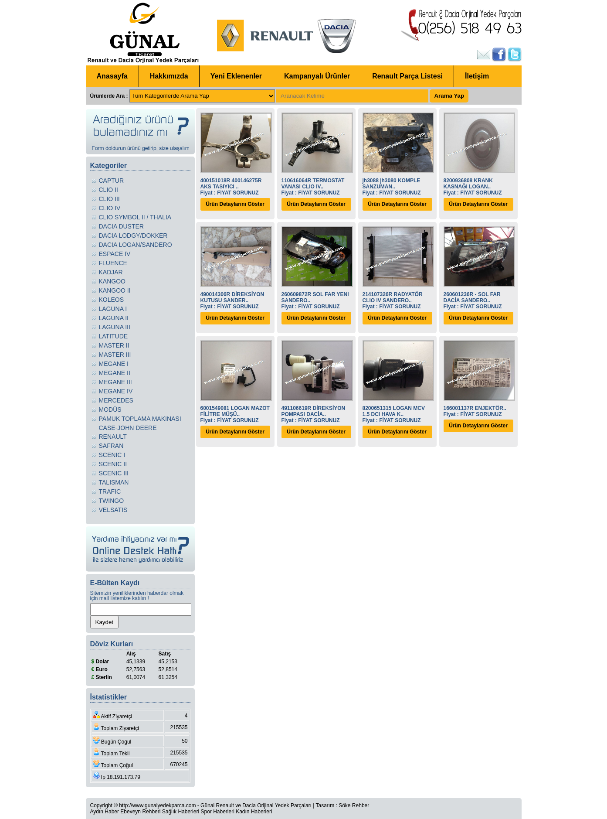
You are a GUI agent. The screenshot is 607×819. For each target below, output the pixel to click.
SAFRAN (111, 445)
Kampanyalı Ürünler (317, 76)
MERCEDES (116, 400)
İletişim (477, 76)
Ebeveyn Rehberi (140, 812)
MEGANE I (114, 363)
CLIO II (108, 189)
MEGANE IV (116, 391)
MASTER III (115, 354)
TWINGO (111, 500)
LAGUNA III (114, 327)
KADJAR (111, 272)
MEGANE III (115, 382)
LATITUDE (113, 336)
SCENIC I (112, 454)
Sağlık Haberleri (180, 812)
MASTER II (114, 345)
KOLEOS (111, 299)
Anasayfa (112, 76)
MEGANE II (114, 372)
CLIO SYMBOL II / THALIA (135, 217)
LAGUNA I (113, 308)
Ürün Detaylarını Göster (235, 204)
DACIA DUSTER (121, 226)
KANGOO (112, 281)
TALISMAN (114, 482)
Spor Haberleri (217, 812)
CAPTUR (111, 180)
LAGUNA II (114, 317)
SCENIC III (114, 473)
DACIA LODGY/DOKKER (133, 235)
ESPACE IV (115, 253)
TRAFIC (110, 491)
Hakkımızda (169, 76)
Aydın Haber (104, 812)
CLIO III (109, 198)
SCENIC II (113, 464)
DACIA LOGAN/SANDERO (135, 244)
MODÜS (110, 409)
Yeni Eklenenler (236, 76)
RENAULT (113, 436)
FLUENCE (113, 262)
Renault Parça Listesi (407, 76)
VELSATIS (113, 509)
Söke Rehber (354, 805)
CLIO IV (110, 208)
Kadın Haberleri (254, 812)
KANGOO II (115, 290)
